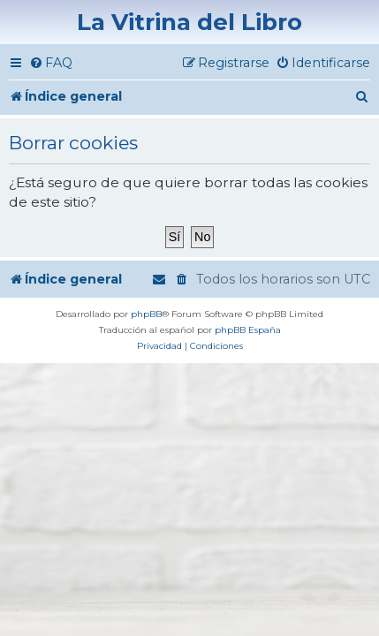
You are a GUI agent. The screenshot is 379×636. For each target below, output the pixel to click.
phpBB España (248, 330)
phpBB (146, 314)
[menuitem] (50, 63)
